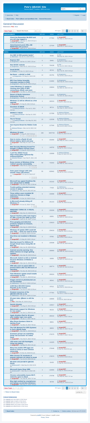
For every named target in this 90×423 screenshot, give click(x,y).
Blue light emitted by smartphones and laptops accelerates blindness (23, 382)
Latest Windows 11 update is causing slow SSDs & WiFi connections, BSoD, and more (21, 88)
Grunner (61, 285)
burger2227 (15, 40)
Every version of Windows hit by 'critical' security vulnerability (22, 163)
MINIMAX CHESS (16, 113)
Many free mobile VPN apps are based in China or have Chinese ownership (22, 349)
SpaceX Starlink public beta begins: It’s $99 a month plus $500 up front (23, 216)
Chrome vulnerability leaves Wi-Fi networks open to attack (22, 376)
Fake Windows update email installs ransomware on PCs (23, 274)
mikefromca (15, 190)
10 (33, 136)
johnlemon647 (16, 365)
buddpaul (14, 71)
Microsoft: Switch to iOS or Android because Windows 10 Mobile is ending (23, 259)
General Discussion (13, 24)
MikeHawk (15, 56)
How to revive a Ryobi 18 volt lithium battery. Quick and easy (21, 140)
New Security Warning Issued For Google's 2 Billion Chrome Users (22, 147)
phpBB (39, 415)
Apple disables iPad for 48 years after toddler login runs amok (22, 316)
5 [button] (77, 31)
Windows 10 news (16, 132)
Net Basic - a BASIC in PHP (20, 74)
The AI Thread (15, 119)
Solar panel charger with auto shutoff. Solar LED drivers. (21, 171)
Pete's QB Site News (18, 42)
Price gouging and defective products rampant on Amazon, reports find (21, 223)
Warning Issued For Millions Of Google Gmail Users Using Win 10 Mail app (22, 244)
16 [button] (82, 31)
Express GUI (14, 60)
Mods (16, 26)
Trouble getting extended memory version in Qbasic (22, 188)
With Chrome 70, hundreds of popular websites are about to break (23, 356)
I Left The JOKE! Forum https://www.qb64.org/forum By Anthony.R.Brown (21, 154)
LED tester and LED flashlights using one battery (21, 342)
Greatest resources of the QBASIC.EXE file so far (19, 293)
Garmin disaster (16, 304)
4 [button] (74, 31)
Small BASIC (15, 69)
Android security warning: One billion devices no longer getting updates (22, 251)
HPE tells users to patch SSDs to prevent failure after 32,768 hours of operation (23, 267)
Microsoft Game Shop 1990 (20, 369)
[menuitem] (16, 15)
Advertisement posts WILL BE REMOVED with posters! (21, 46)
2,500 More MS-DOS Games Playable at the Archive (20, 287)
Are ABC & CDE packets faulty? (22, 55)
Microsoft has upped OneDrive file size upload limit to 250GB (22, 182)
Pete (12, 26)
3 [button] (72, 31)
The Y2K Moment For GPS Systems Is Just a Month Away (23, 328)
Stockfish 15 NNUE (17, 107)
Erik (60, 55)
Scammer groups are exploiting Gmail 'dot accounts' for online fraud (21, 335)
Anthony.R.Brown (19, 108)
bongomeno (15, 61)
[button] (63, 30)
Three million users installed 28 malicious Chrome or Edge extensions (21, 195)
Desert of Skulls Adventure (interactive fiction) (20, 95)
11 (35, 136)
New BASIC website (17, 65)
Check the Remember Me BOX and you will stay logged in (23, 38)
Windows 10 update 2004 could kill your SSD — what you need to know (23, 230)
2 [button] (69, 31)
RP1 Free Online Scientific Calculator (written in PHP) (20, 81)
